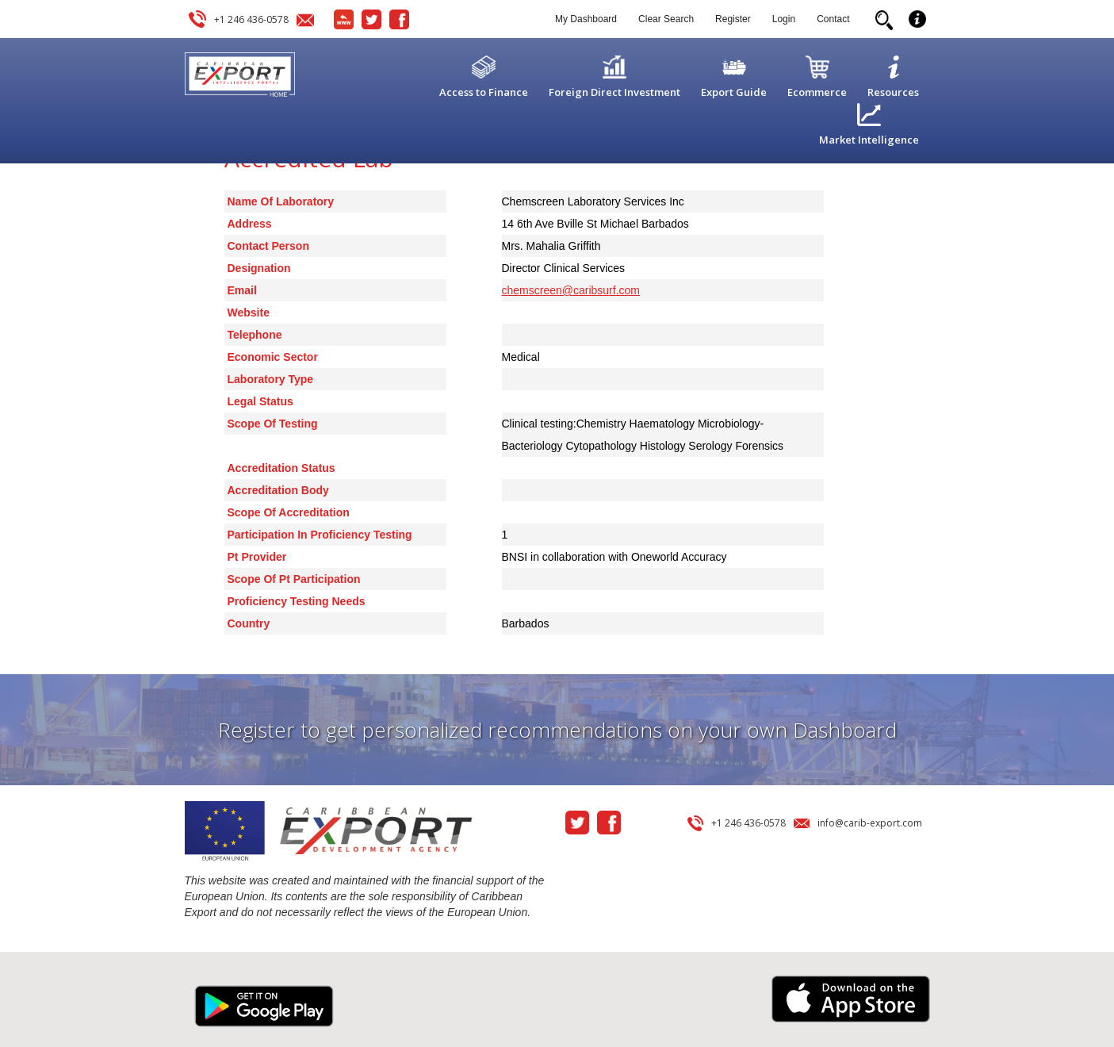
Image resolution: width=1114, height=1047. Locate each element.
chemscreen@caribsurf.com (571, 290)
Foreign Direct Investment (614, 92)
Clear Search (666, 19)
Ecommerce (817, 92)
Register (733, 19)
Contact (833, 19)
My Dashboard (586, 19)
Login (783, 19)
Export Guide (734, 92)
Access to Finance (483, 92)
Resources (893, 92)
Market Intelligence (869, 139)
